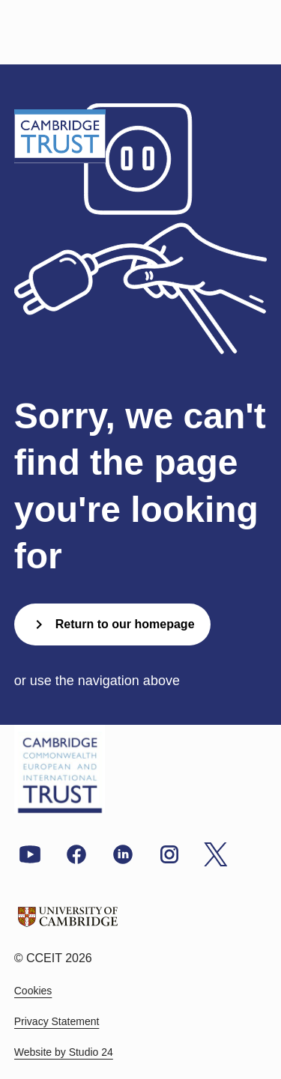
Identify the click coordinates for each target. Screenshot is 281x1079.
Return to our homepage (112, 624)
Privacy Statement (57, 1021)
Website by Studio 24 (63, 1052)
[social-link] (30, 854)
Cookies (33, 991)
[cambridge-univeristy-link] (68, 919)
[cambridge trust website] (60, 769)
